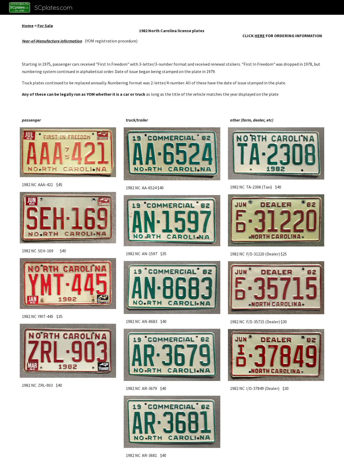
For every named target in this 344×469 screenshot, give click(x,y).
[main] (172, 33)
